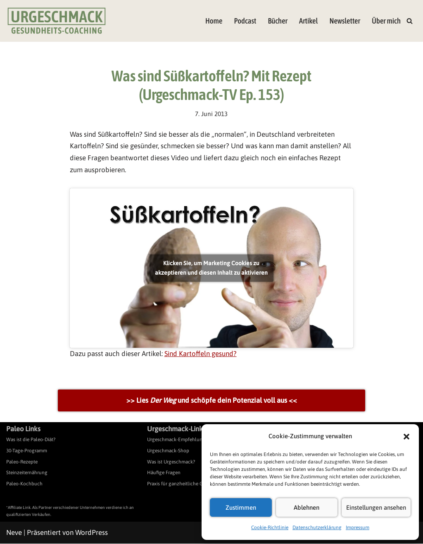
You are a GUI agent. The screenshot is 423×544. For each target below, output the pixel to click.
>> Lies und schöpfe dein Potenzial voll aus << (211, 401)
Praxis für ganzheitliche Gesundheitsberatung (196, 484)
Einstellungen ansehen (376, 507)
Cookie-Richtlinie (269, 527)
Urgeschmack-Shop (168, 451)
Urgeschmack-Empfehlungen (179, 440)
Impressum (357, 527)
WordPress (91, 533)
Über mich (386, 21)
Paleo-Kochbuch (24, 484)
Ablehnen (306, 507)
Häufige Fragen (164, 473)
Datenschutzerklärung (317, 527)
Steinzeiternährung (27, 473)
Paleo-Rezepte (22, 462)
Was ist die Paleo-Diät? (30, 440)
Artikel (308, 21)
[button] (406, 436)
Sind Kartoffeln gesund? (201, 354)
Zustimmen (241, 507)
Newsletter (344, 21)
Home (213, 21)
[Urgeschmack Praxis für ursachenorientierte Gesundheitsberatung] (56, 20)
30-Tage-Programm (26, 451)
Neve (14, 533)
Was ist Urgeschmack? (171, 462)
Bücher (278, 21)
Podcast (244, 21)
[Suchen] (409, 21)
